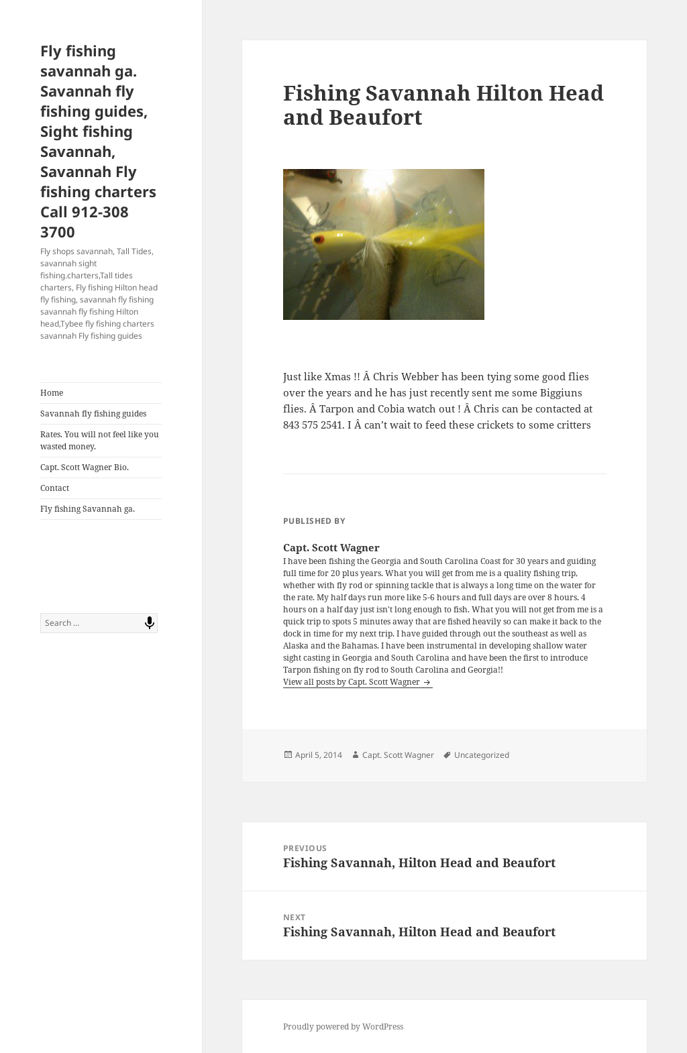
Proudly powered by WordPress (343, 1026)
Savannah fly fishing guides (93, 413)
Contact (54, 488)
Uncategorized (481, 755)
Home (51, 392)
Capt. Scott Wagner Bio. (84, 467)
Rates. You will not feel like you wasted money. (99, 440)
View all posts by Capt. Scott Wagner (352, 681)
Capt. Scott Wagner (398, 755)
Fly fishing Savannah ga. (87, 508)
